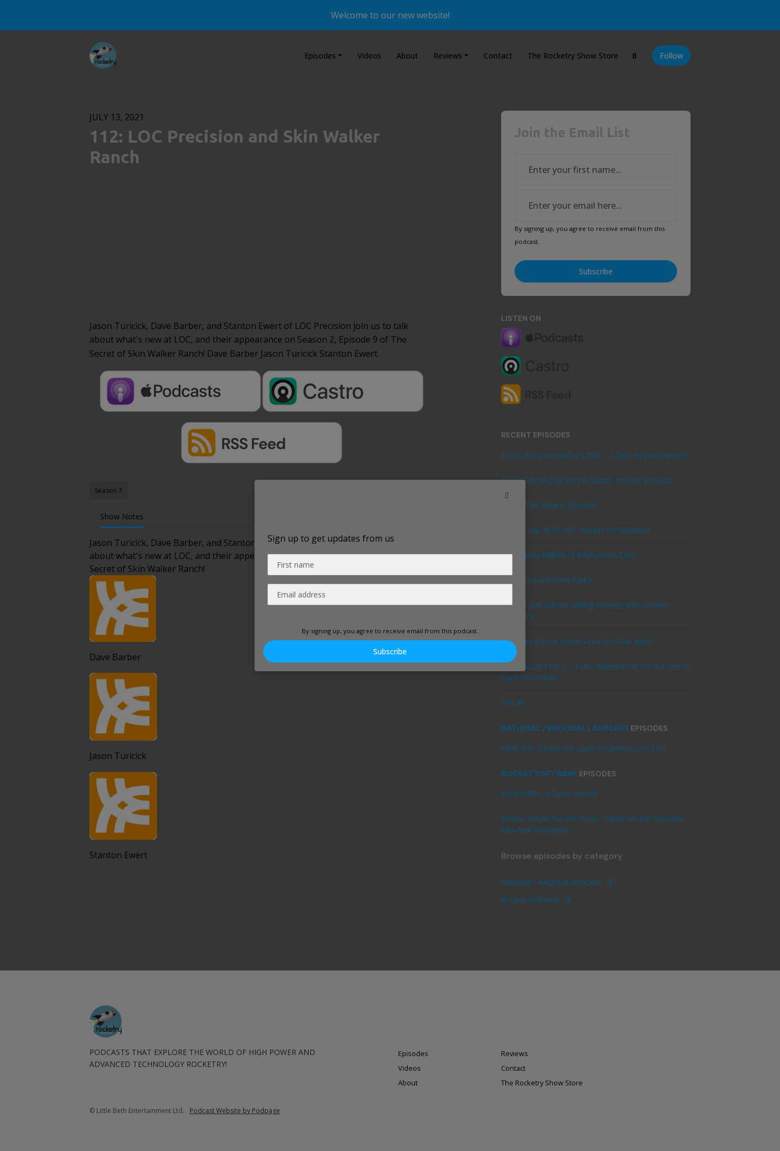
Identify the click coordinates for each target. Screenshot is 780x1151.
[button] (507, 494)
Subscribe (390, 651)
